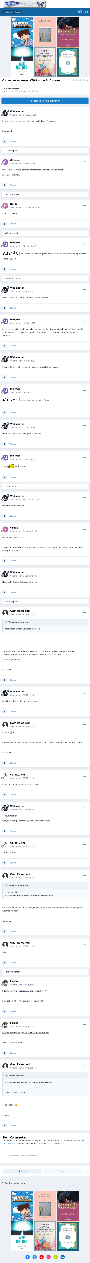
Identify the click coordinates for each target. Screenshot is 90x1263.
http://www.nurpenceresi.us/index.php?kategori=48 (26, 820)
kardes (14, 981)
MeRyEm (15, 242)
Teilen (22, 1171)
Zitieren (13, 141)
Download (7, 131)
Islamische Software (30, 91)
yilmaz (14, 527)
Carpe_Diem (17, 774)
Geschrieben (24, 115)
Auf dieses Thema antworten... (22, 1155)
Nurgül (14, 203)
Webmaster (13, 88)
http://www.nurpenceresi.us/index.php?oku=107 (24, 991)
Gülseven (15, 160)
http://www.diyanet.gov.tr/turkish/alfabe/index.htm (25, 1032)
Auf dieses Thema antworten (45, 100)
